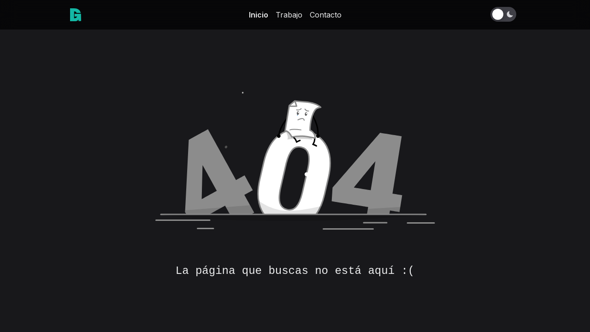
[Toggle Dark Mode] (505, 14)
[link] (75, 14)
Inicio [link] (258, 14)
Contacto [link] (326, 14)
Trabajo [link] (289, 14)
